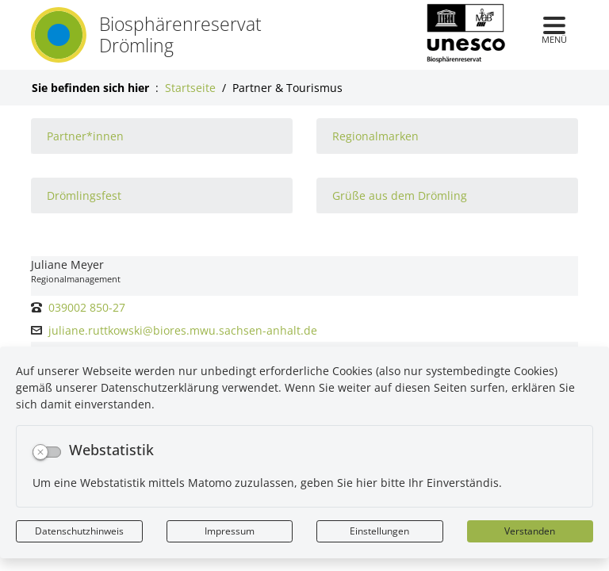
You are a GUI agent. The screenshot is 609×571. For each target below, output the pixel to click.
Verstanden (529, 531)
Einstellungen (379, 531)
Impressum (230, 531)
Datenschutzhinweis (79, 531)
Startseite (190, 87)
